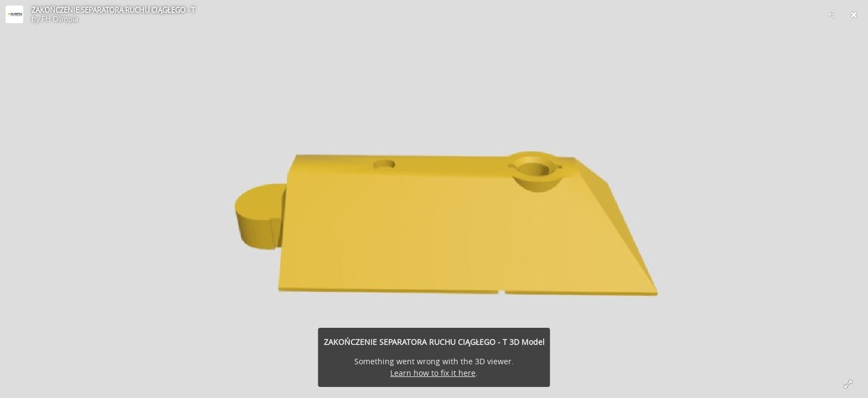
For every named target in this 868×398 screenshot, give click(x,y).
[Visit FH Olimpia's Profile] (14, 14)
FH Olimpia (60, 19)
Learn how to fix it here (433, 373)
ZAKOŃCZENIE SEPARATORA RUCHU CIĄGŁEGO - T (113, 10)
